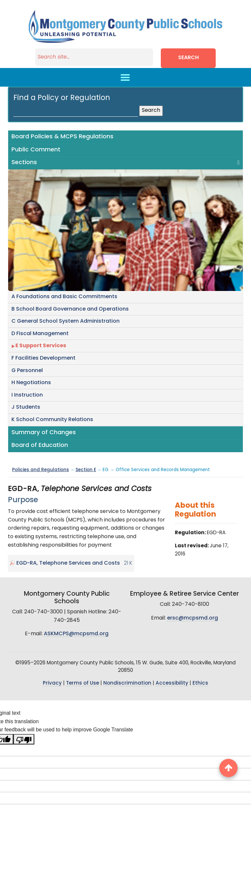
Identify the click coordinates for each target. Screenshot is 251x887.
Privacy (52, 683)
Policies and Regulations (40, 470)
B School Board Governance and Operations (70, 309)
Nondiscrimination (127, 683)
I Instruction (27, 395)
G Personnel (27, 370)
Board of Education (39, 445)
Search (188, 57)
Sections (24, 162)
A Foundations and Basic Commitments (64, 296)
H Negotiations (31, 382)
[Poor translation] (23, 739)
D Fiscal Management (40, 333)
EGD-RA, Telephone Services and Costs (68, 563)
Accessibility (172, 683)
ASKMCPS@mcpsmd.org (76, 634)
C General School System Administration (65, 321)
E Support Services (40, 346)
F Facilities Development (43, 358)
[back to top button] (228, 768)
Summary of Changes (43, 432)
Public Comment (35, 150)
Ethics (200, 683)
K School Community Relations (52, 419)
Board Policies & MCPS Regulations (62, 137)
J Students (25, 407)
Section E (85, 470)
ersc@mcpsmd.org (192, 618)
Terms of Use (82, 683)
